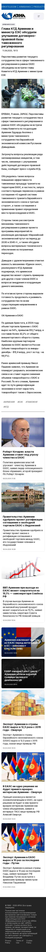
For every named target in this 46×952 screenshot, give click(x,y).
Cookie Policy (29, 942)
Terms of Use (19, 942)
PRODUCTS (39, 6)
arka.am (9, 925)
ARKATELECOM (8, 6)
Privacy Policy (8, 942)
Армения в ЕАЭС (8, 24)
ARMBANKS (25, 6)
